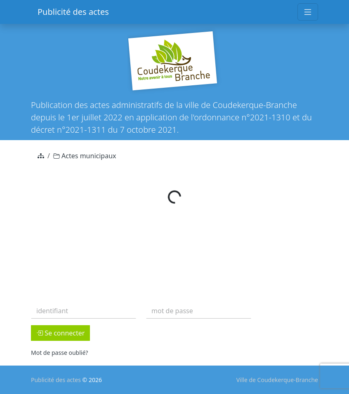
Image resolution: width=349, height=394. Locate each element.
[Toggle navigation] (307, 12)
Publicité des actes (73, 11)
